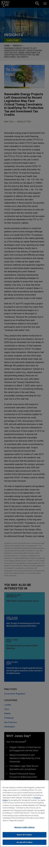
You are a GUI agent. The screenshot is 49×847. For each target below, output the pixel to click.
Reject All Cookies (24, 837)
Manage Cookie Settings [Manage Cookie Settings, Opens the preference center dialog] (24, 830)
